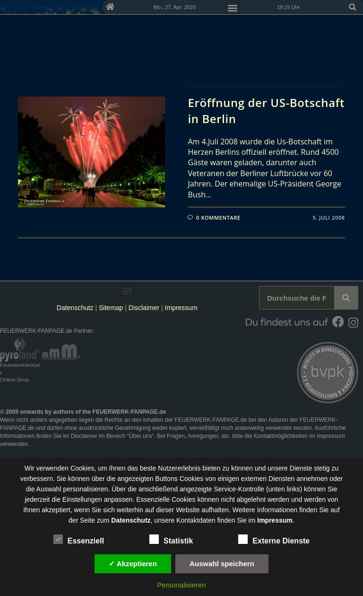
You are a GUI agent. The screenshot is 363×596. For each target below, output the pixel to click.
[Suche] (346, 297)
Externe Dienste (274, 539)
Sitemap (112, 307)
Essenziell (78, 539)
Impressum (181, 307)
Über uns (140, 436)
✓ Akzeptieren (133, 564)
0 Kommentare (218, 217)
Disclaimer (144, 307)
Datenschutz (75, 307)
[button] (352, 7)
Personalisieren (181, 585)
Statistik (171, 539)
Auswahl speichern (222, 564)
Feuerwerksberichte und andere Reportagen (263, 86)
